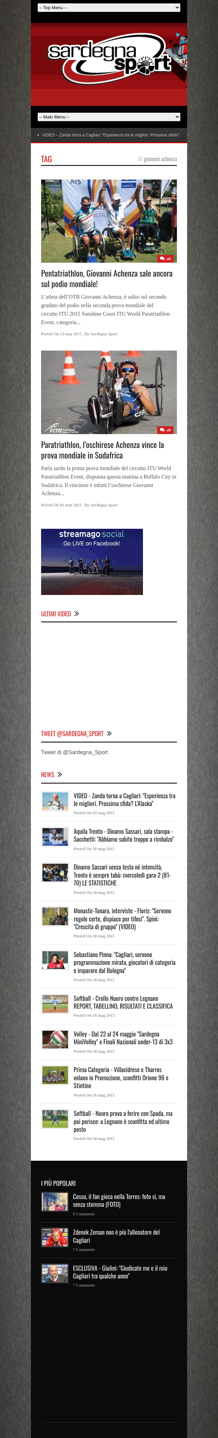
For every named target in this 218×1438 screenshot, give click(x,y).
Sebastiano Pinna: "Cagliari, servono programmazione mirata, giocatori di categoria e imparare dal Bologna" (125, 962)
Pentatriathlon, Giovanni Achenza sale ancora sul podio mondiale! (106, 278)
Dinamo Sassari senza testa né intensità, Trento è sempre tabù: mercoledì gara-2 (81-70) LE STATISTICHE (122, 874)
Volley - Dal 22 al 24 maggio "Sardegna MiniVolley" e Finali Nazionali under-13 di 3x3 (123, 1037)
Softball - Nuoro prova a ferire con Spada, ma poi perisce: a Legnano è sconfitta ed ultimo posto (123, 1121)
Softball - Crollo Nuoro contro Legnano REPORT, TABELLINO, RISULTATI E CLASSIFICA (123, 1002)
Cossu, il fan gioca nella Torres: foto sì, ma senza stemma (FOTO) (119, 1200)
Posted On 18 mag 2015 (94, 848)
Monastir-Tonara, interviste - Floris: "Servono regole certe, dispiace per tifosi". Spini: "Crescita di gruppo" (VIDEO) (122, 918)
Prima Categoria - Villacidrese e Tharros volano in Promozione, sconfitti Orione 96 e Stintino (121, 1077)
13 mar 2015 (70, 334)
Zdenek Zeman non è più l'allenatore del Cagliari (116, 1236)
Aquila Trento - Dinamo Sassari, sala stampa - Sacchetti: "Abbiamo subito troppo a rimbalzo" (124, 835)
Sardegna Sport (103, 334)
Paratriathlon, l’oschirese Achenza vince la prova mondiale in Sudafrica (102, 449)
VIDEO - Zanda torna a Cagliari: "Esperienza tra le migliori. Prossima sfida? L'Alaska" (125, 799)
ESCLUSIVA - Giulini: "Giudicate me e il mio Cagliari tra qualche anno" (120, 1272)
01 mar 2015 (70, 505)
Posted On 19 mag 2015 (94, 812)
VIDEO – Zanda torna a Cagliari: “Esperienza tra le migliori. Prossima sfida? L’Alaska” (119, 135)
